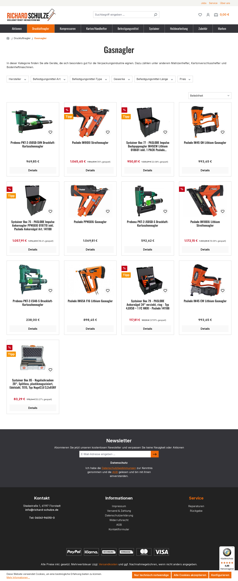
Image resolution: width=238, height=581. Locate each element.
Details (32, 170)
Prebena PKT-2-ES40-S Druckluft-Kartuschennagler (33, 303)
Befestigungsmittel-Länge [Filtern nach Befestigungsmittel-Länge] (155, 79)
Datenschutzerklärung (119, 515)
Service (213, 3)
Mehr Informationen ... (18, 577)
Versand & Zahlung (119, 510)
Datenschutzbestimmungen (119, 468)
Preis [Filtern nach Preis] (185, 79)
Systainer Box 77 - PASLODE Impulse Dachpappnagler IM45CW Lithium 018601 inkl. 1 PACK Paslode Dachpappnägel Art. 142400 (147, 146)
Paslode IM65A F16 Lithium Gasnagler (90, 301)
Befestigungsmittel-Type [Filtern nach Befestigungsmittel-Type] (89, 79)
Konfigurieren (220, 575)
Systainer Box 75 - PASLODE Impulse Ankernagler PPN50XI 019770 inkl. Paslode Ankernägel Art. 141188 (32, 225)
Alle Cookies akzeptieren (190, 575)
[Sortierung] (209, 95)
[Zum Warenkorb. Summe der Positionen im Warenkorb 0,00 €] (221, 14)
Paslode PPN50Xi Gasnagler (90, 222)
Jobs (203, 3)
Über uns (225, 3)
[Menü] (233, 548)
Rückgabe (196, 510)
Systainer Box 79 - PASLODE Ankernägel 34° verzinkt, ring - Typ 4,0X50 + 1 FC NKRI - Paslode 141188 (147, 304)
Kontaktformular (119, 529)
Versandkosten (108, 564)
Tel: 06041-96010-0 (42, 517)
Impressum (119, 506)
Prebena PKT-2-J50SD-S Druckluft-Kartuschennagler (147, 223)
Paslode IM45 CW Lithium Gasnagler (205, 301)
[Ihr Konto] (208, 14)
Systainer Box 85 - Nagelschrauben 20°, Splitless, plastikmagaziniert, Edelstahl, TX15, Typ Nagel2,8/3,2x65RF (33, 383)
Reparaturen (196, 506)
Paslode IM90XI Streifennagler (90, 143)
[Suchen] (155, 14)
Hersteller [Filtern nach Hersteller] (18, 79)
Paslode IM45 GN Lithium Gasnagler (205, 143)
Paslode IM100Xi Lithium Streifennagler (205, 223)
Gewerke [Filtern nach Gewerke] (122, 79)
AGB (115, 472)
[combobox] (122, 14)
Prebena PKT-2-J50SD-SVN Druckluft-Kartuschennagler (33, 144)
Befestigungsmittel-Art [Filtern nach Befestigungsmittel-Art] (49, 79)
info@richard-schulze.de (41, 509)
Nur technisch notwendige (151, 575)
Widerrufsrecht (118, 520)
